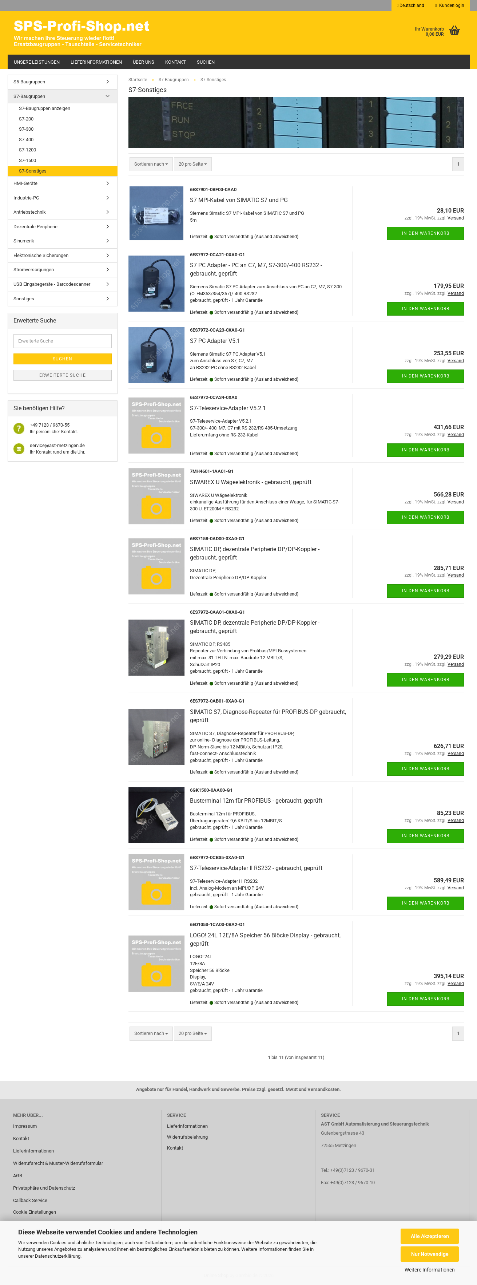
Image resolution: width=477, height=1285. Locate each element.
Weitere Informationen (430, 1270)
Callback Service (30, 1200)
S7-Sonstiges (33, 171)
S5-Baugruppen (29, 81)
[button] (410, 5)
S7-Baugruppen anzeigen (44, 108)
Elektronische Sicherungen (40, 255)
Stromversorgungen (33, 269)
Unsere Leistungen (37, 62)
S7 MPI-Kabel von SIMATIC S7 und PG (239, 200)
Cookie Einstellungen (34, 1212)
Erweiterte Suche (62, 375)
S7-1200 (27, 150)
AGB (17, 1175)
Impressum (25, 1126)
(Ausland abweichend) (276, 236)
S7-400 (26, 139)
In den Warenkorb (425, 233)
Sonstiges (23, 298)
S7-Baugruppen (29, 96)
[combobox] (151, 164)
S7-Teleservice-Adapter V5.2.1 (228, 408)
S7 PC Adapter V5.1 (215, 340)
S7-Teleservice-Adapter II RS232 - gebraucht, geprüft (256, 868)
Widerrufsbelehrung (187, 1137)
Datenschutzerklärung (57, 1256)
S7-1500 (27, 160)
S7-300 (26, 129)
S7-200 (26, 119)
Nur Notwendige (430, 1254)
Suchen (206, 62)
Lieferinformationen (96, 62)
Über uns (143, 62)
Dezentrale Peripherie (35, 226)
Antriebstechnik (29, 212)
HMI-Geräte (25, 183)
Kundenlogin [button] (449, 5)
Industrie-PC (26, 198)
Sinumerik (23, 241)
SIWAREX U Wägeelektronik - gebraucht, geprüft (250, 482)
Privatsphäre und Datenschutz (44, 1188)
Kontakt (175, 62)
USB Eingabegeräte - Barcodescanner (51, 284)
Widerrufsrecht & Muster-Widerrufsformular (58, 1163)
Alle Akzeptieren (430, 1236)
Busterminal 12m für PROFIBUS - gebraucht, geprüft (256, 800)
